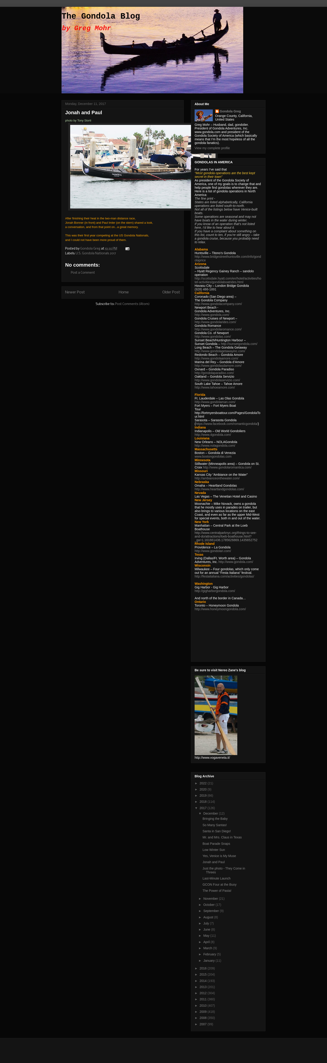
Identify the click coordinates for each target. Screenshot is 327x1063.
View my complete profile (212, 148)
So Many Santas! (215, 825)
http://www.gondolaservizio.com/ (217, 380)
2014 (204, 981)
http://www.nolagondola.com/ (215, 445)
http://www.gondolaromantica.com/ (227, 467)
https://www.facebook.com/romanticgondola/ (227, 424)
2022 (204, 783)
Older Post (171, 292)
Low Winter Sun (214, 850)
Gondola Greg (230, 111)
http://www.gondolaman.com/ (215, 402)
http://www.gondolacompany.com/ (218, 304)
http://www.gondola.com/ (212, 315)
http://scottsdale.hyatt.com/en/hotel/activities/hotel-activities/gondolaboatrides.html (228, 280)
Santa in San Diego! (217, 831)
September (211, 911)
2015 (204, 974)
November (211, 898)
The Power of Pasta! (217, 890)
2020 (204, 789)
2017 (204, 808)
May (206, 935)
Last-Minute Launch (216, 878)
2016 (204, 968)
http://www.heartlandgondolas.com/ (219, 489)
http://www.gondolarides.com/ (215, 322)
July (206, 923)
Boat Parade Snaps (216, 843)
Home (124, 292)
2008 (204, 1018)
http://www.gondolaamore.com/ (216, 358)
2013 (204, 987)
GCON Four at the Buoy (219, 884)
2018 (204, 801)
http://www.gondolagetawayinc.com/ (220, 351)
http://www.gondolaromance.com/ (218, 329)
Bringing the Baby (215, 818)
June (207, 929)
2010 (204, 1005)
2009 (204, 1011)
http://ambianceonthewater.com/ (217, 478)
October (209, 905)
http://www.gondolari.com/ (213, 551)
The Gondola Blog (101, 16)
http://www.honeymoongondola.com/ (220, 609)
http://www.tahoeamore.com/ (215, 387)
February (210, 954)
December (211, 813)
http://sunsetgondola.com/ (239, 344)
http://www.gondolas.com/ (213, 336)
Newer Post (75, 292)
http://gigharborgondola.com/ (215, 591)
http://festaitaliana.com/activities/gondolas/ (224, 576)
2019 (204, 795)
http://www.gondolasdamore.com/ (218, 365)
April (207, 942)
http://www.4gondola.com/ (213, 434)
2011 (204, 999)
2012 (204, 993)
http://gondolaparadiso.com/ (214, 373)
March (208, 948)
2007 (204, 1024)
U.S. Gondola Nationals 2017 (96, 253)
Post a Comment (83, 273)
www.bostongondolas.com (213, 456)
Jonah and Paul (214, 862)
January (209, 960)
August (208, 917)
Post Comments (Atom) (132, 304)
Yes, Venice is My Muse (219, 856)
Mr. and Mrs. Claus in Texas (222, 837)
